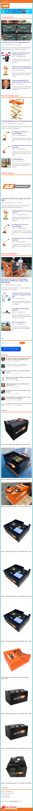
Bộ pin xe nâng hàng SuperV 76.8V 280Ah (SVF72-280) (16, 713)
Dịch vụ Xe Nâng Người (9, 254)
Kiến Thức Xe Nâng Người (10, 96)
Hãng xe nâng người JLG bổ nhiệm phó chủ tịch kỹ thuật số (21, 81)
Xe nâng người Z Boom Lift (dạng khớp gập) (20, 132)
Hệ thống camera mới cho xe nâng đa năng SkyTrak (18, 391)
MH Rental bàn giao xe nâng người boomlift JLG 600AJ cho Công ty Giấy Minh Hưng (14, 280)
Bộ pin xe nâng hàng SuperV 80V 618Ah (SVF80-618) (15, 479)
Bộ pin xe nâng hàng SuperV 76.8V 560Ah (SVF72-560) (16, 596)
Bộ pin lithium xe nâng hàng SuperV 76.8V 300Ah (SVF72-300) (15, 678)
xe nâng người (13, 801)
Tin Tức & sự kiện (7, 17)
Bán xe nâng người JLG (19, 322)
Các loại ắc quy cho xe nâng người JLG (15, 42)
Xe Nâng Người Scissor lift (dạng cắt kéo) (16, 121)
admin (2, 44)
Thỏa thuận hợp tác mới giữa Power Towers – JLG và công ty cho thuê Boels (19, 397)
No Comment (18, 44)
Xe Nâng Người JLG (17, 159)
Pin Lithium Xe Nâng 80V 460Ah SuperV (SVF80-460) (15, 444)
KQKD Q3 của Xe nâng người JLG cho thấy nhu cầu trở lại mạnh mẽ (22, 67)
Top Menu (5, 1)
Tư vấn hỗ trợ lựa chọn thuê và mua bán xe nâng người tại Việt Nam (21, 294)
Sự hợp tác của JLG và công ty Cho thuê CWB (16, 199)
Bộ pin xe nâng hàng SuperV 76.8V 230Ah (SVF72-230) (16, 748)
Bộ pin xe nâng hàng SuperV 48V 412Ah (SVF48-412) (15, 506)
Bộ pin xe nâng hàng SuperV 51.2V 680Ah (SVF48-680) (16, 783)
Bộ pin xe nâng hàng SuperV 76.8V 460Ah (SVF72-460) (16, 641)
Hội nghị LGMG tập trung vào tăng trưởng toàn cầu (21, 53)
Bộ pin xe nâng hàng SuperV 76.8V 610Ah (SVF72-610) (16, 551)
